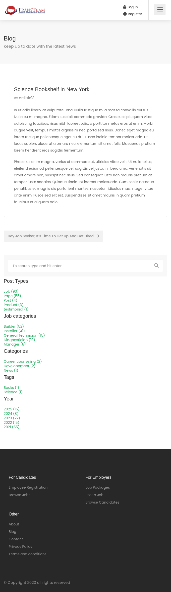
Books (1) (11, 387)
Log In (130, 6)
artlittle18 (26, 97)
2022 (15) (11, 422)
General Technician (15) (24, 335)
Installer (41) (14, 330)
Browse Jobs (19, 494)
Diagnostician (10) (19, 339)
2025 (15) (11, 409)
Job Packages (98, 487)
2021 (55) (11, 427)
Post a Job (95, 494)
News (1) (11, 370)
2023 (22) (12, 418)
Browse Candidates (102, 502)
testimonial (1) (16, 309)
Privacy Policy (20, 546)
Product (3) (13, 304)
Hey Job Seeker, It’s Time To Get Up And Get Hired (53, 236)
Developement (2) (19, 365)
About (14, 524)
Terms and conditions (28, 554)
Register (132, 13)
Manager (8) (15, 344)
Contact (16, 539)
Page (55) (12, 295)
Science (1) (13, 392)
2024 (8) (11, 413)
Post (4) (10, 300)
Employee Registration (28, 487)
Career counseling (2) (23, 361)
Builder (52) (14, 326)
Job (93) (11, 291)
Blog (12, 531)
